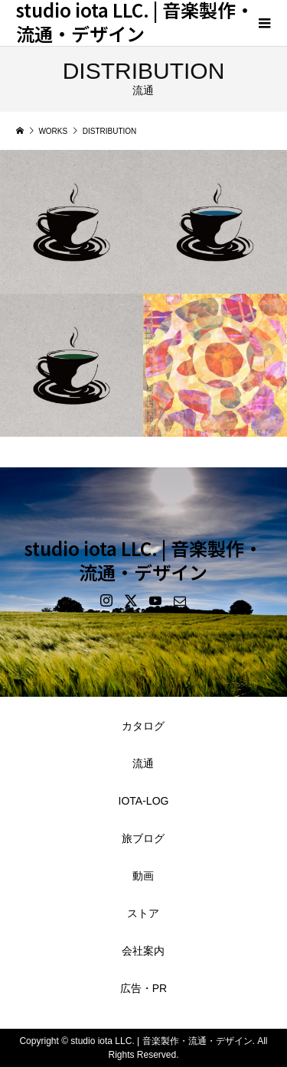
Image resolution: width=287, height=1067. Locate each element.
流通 (143, 763)
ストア (143, 913)
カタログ (143, 726)
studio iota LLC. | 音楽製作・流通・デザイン (143, 560)
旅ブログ (143, 838)
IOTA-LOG (144, 801)
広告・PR (143, 988)
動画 (143, 876)
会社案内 (143, 951)
